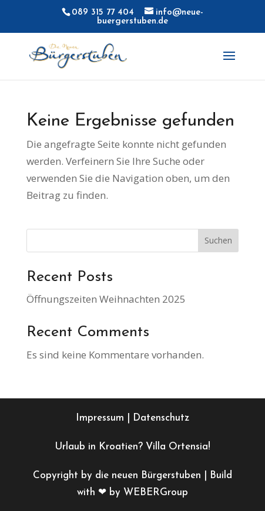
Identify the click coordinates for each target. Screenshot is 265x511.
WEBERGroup (155, 493)
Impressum (100, 418)
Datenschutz (161, 418)
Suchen (218, 240)
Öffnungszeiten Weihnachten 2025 (106, 299)
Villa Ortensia (177, 447)
